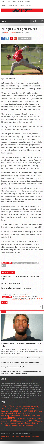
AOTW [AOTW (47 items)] (3, 409)
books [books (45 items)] (10, 411)
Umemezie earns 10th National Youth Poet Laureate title (20, 277)
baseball (24, 263)
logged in (23, 296)
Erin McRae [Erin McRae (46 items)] (18, 415)
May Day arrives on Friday (10, 283)
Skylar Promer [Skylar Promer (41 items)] (21, 423)
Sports (27, 2)
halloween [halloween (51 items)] (4, 418)
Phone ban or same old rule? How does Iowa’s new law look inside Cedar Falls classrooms (21, 372)
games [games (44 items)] (38, 415)
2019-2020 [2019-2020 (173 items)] (18, 406)
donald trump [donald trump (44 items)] (22, 413)
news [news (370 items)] (18, 420)
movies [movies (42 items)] (7, 421)
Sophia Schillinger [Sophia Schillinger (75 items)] (31, 423)
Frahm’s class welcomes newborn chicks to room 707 (20, 358)
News (14, 2)
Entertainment (13, 5)
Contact (29, 5)
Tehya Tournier (9, 32)
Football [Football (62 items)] (33, 416)
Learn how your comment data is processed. (27, 299)
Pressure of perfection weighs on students (16, 288)
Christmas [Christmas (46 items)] (4, 413)
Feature (3, 5)
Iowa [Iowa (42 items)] (27, 418)
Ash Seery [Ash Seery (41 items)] (19, 409)
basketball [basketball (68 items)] (4, 411)
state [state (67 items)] (10, 425)
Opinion (20, 2)
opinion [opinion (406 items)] (26, 420)
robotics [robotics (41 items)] (7, 423)
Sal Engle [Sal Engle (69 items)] (12, 423)
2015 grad (16, 263)
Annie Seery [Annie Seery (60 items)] (35, 407)
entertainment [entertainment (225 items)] (8, 415)
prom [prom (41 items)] (2, 423)
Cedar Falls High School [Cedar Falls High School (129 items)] (23, 411)
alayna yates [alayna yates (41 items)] (26, 406)
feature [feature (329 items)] (26, 415)
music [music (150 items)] (12, 421)
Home (2, 2)
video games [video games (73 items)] (23, 425)
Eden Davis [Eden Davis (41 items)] (29, 413)
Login (28, 295)
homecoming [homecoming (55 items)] (21, 418)
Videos (22, 5)
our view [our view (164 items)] (34, 421)
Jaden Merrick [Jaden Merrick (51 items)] (33, 418)
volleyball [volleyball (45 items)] (30, 425)
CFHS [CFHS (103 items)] (36, 411)
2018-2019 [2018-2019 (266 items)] (7, 406)
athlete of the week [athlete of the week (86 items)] (29, 409)
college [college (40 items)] (10, 413)
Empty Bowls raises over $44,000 (13, 367)
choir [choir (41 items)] (40, 411)
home (4, 266)
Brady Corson (33, 263)
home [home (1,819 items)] (12, 418)
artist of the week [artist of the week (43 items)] (11, 409)
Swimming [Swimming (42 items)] (15, 425)
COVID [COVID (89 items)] (15, 413)
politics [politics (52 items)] (40, 421)
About (8, 2)
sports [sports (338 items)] (4, 425)
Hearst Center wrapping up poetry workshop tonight (20, 362)
